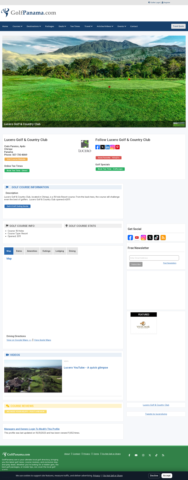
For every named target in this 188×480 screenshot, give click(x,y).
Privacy (86, 454)
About (67, 454)
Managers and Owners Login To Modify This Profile (32, 429)
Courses (17, 26)
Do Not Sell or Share (111, 454)
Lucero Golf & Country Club (156, 405)
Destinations (34, 26)
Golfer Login (155, 2)
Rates (19, 251)
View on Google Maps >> (19, 340)
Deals (62, 26)
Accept (166, 475)
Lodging (60, 251)
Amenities (32, 251)
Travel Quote (178, 26)
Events (122, 26)
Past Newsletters (169, 263)
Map (9, 251)
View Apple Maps (42, 340)
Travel (88, 26)
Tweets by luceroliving (156, 414)
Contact (76, 454)
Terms (96, 454)
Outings (46, 251)
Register (166, 2)
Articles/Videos (105, 26)
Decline (154, 475)
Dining (72, 251)
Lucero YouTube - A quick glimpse (86, 367)
